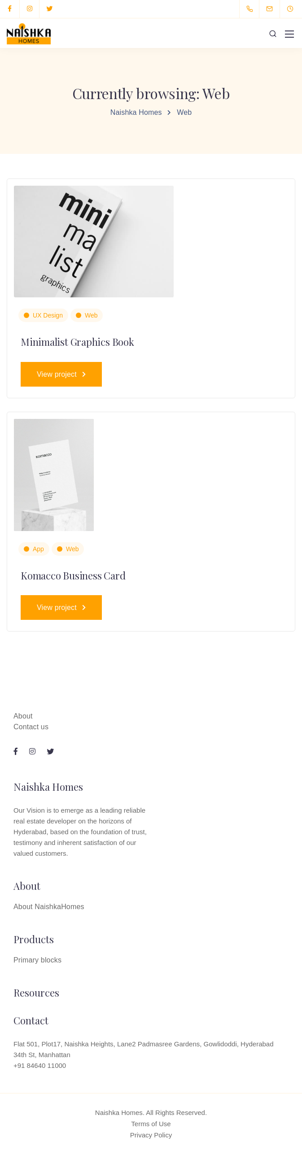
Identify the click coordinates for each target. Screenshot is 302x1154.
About (23, 716)
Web (91, 315)
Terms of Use (151, 1124)
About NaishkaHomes (48, 906)
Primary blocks (37, 960)
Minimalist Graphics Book (77, 341)
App (38, 549)
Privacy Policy (151, 1135)
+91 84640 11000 (39, 1065)
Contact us (30, 727)
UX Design (48, 315)
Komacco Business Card (73, 575)
